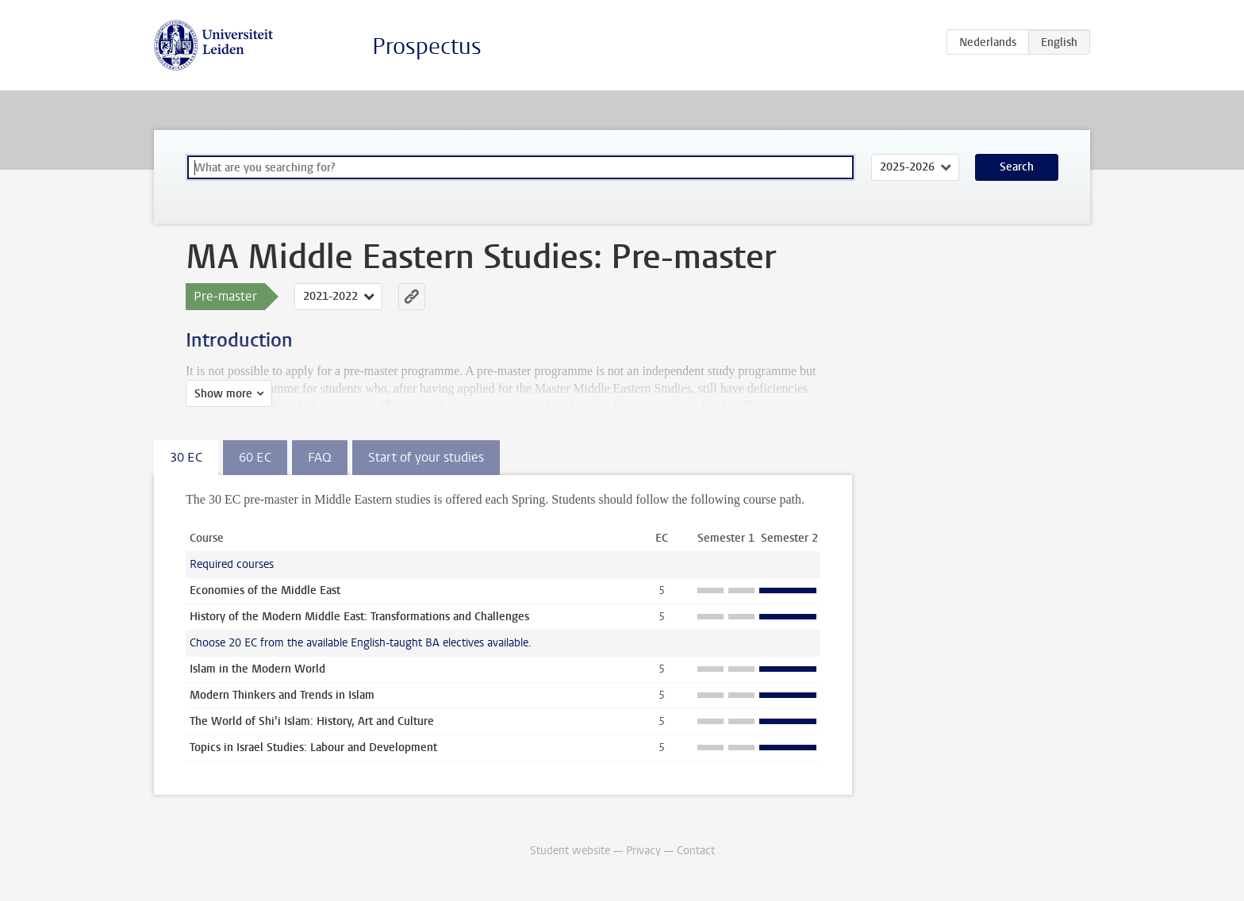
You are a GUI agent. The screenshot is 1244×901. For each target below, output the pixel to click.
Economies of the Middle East (265, 590)
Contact (696, 850)
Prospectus (427, 46)
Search (1017, 166)
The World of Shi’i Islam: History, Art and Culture (312, 721)
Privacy (643, 850)
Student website (570, 850)
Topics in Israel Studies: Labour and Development (313, 747)
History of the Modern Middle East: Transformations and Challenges (359, 616)
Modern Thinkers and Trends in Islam (282, 695)
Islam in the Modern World (257, 669)
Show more (223, 393)
